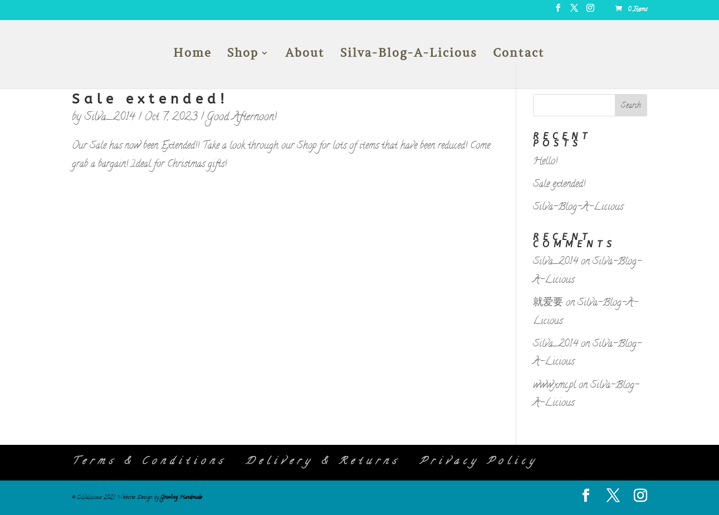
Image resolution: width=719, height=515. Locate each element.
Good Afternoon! (242, 117)
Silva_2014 (110, 117)
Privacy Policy (478, 462)
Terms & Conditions (149, 462)
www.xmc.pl (554, 386)
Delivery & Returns (323, 462)
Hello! (545, 162)
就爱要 (548, 303)
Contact (519, 54)
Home (192, 54)
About (305, 54)
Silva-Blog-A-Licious (408, 54)
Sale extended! (150, 99)
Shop (242, 54)
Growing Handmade (181, 497)
